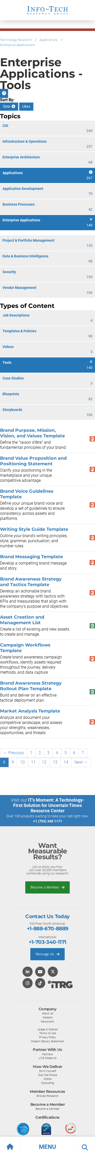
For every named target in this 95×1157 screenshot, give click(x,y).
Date (9, 106)
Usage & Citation (47, 1029)
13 (55, 762)
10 (22, 762)
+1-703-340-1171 (47, 942)
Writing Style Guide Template (34, 529)
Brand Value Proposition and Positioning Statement (33, 460)
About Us (47, 1013)
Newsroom (47, 1021)
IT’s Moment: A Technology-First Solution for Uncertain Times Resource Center (48, 805)
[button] (47, 1147)
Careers (48, 1017)
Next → (81, 762)
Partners (47, 1054)
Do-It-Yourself (47, 1071)
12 (44, 762)
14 (66, 762)
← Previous (13, 752)
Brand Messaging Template (31, 556)
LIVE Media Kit (48, 1058)
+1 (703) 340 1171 (47, 821)
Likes (26, 106)
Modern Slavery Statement (47, 1041)
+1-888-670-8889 (47, 928)
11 (33, 762)
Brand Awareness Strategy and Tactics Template (31, 581)
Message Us (47, 954)
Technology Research (16, 40)
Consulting (47, 1083)
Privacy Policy (47, 1037)
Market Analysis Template (30, 711)
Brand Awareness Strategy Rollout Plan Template (31, 685)
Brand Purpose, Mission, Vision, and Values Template (32, 432)
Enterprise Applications (17, 45)
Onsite (48, 1079)
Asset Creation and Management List (22, 619)
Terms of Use (47, 1033)
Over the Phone (47, 1075)
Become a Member (47, 887)
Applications (48, 40)
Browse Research (48, 1096)
